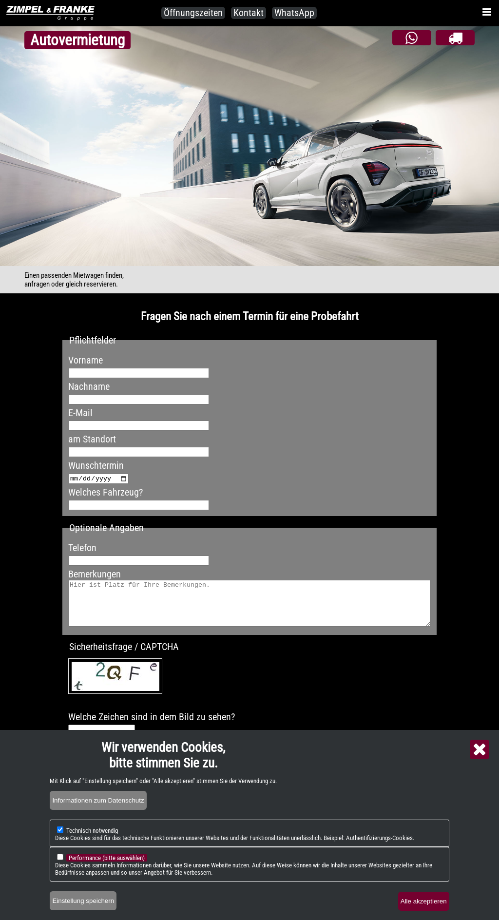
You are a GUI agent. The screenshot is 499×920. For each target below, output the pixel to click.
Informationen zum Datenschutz (98, 817)
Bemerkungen (94, 574)
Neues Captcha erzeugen (135, 710)
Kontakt (248, 13)
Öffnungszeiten (193, 13)
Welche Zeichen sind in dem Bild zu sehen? (151, 725)
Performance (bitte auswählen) (107, 875)
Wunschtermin (96, 465)
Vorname (85, 360)
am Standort (92, 439)
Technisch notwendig (92, 847)
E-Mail (80, 413)
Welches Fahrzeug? (105, 492)
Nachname (89, 386)
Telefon (82, 548)
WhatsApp (294, 13)
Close (479, 766)
